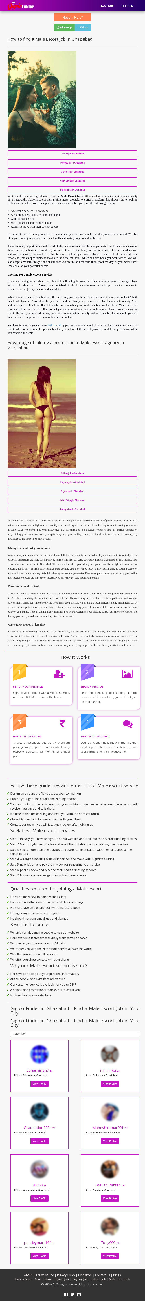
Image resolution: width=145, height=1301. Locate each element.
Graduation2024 (39, 1127)
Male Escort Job (119, 1279)
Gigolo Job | (63, 1279)
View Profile (39, 1083)
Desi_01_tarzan (110, 1185)
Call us (83, 27)
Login (127, 6)
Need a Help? (72, 17)
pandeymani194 (39, 1242)
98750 (39, 1185)
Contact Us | (103, 1275)
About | (29, 1275)
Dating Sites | (24, 1279)
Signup (107, 6)
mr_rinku (110, 1070)
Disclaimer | (86, 1275)
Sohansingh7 (40, 1070)
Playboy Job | (81, 1279)
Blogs (117, 1275)
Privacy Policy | (67, 1275)
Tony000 (110, 1242)
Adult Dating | (44, 1279)
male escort (54, 325)
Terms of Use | (46, 1275)
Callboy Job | (99, 1279)
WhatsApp (64, 27)
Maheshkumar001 (110, 1127)
